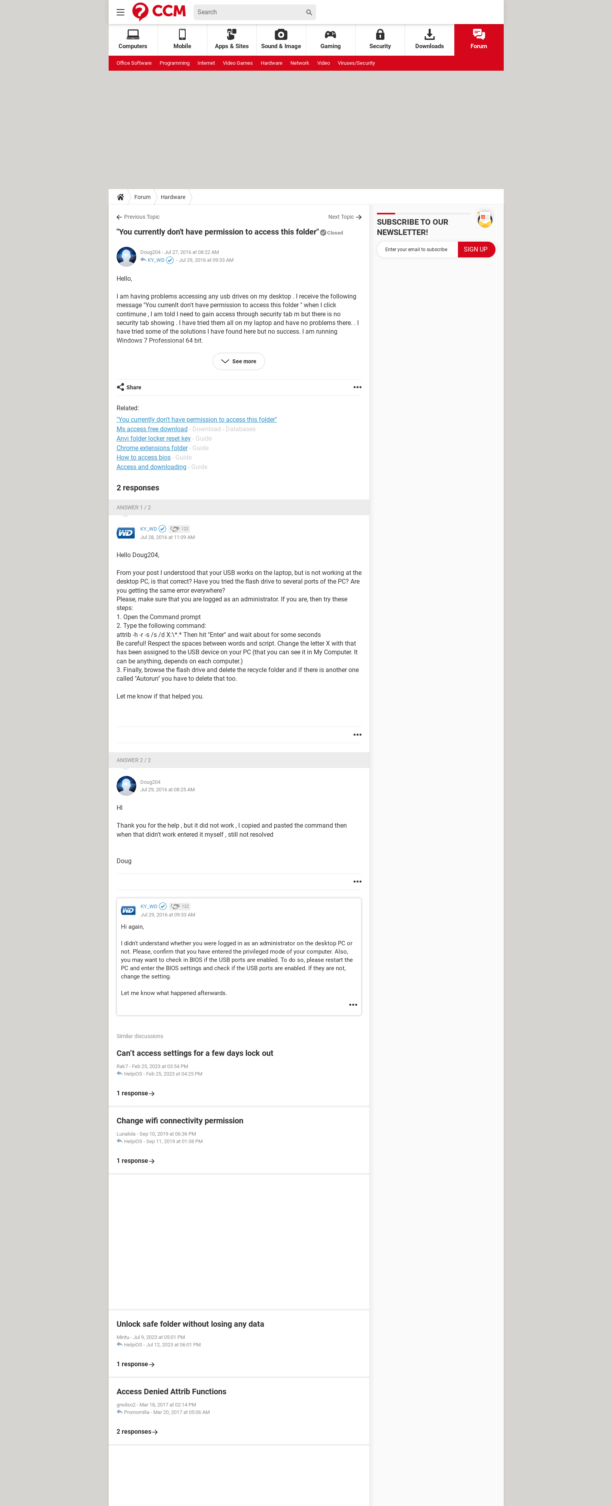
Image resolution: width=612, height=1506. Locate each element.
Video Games (238, 63)
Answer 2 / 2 (134, 760)
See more (243, 361)
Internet (206, 63)
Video (323, 63)
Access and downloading (151, 467)
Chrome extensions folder (152, 448)
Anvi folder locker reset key (154, 438)
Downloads (429, 39)
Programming (175, 63)
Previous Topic (142, 217)
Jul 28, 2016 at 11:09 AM (167, 537)
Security (380, 39)
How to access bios (144, 457)
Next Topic (341, 217)
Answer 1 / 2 (134, 507)
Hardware (271, 63)
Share (133, 387)
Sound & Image (281, 39)
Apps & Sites (232, 39)
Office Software (134, 63)
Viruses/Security (356, 63)
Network (299, 63)
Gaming (330, 39)
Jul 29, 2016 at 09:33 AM (206, 260)
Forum (479, 39)
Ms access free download (152, 429)
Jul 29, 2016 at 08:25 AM (167, 789)
